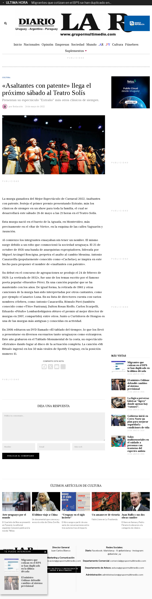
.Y (107, 44)
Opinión (47, 44)
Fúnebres (131, 44)
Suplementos (74, 51)
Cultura (117, 44)
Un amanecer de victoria (106, 514)
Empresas (62, 44)
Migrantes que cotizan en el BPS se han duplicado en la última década (138, 366)
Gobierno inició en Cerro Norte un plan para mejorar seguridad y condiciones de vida (138, 421)
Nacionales (32, 44)
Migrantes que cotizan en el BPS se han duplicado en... (71, 3)
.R (101, 44)
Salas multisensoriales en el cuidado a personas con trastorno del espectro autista (138, 444)
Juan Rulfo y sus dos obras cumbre (133, 516)
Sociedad (77, 44)
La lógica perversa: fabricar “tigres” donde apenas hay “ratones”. (138, 402)
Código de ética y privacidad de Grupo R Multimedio (60, 569)
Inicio (18, 44)
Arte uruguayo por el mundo (14, 516)
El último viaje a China (45, 514)
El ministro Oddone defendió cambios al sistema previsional (138, 384)
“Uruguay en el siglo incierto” (73, 516)
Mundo (91, 44)
